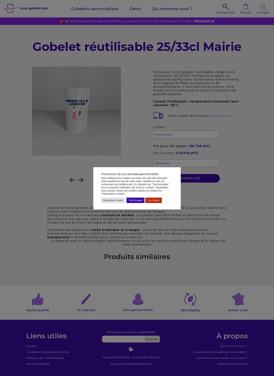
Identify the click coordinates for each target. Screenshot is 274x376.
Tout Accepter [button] (135, 200)
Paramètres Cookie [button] (113, 200)
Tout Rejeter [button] (153, 200)
